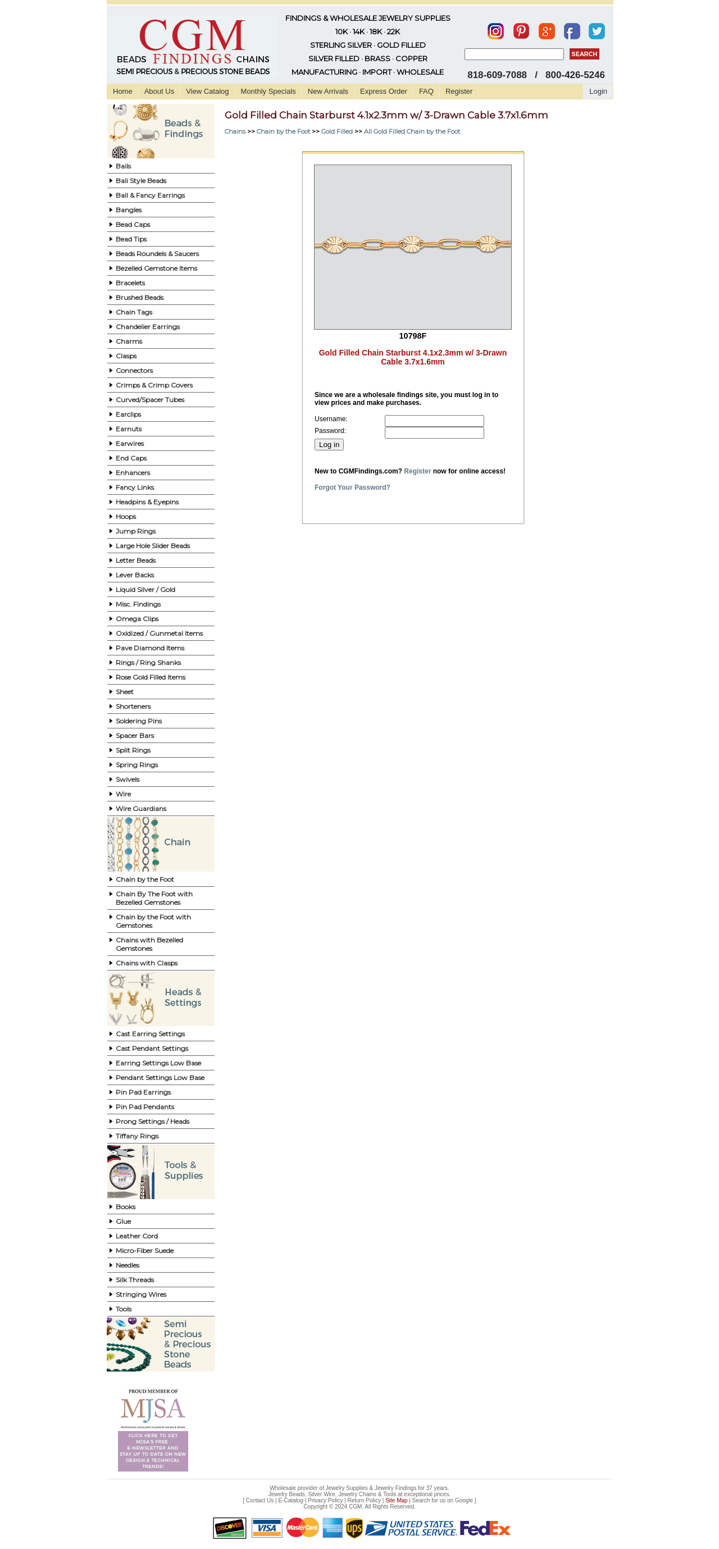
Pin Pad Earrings (143, 1092)
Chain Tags (134, 312)
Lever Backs (135, 575)
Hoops (126, 516)
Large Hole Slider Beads (153, 545)
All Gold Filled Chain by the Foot (412, 131)
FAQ (426, 91)
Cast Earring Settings (150, 1033)
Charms (129, 341)
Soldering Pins (139, 721)
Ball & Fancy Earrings (150, 195)
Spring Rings (137, 764)
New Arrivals (328, 91)
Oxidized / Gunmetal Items (159, 633)
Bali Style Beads (141, 180)
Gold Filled (337, 131)
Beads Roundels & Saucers (157, 253)
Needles (127, 1265)
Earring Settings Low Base (158, 1063)
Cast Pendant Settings (152, 1048)
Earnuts (129, 429)
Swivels (127, 779)
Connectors (134, 370)
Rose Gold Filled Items (150, 677)
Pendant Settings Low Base (160, 1077)
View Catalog (207, 91)
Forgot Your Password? (352, 487)
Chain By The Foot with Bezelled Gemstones (154, 898)
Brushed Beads (139, 297)
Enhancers (133, 472)
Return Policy (364, 1500)
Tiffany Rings (137, 1136)
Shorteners (133, 706)
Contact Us (260, 1500)
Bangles (129, 210)
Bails (123, 166)
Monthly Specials (268, 91)
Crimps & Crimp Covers (154, 385)
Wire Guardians (141, 808)
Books (125, 1206)
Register (458, 91)
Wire (123, 794)
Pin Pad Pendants (145, 1106)
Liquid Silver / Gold (145, 589)
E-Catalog (290, 1500)
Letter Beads (136, 560)
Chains (235, 131)
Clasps (126, 356)
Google (464, 1500)
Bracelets (130, 283)
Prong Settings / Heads (152, 1121)
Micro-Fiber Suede (145, 1250)
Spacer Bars (135, 735)
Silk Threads (135, 1279)
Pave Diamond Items (150, 648)
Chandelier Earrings (148, 326)
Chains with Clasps (147, 963)
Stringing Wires (141, 1294)
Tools (123, 1309)
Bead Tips (131, 239)
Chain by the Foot (145, 879)
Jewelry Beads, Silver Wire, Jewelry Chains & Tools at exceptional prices (359, 1494)
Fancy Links (135, 487)
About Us (159, 91)
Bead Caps (133, 224)
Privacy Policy (325, 1500)
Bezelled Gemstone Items (156, 268)
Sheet (125, 691)
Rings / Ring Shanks (148, 662)
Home (123, 91)
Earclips (128, 414)
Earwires (130, 443)
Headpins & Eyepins (147, 502)
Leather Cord (137, 1236)
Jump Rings (136, 531)
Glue (123, 1221)
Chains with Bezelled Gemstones (149, 944)
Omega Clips (137, 618)
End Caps (131, 458)
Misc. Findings (138, 604)
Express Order (383, 91)
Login (598, 91)
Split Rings (133, 750)
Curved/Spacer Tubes (150, 399)
